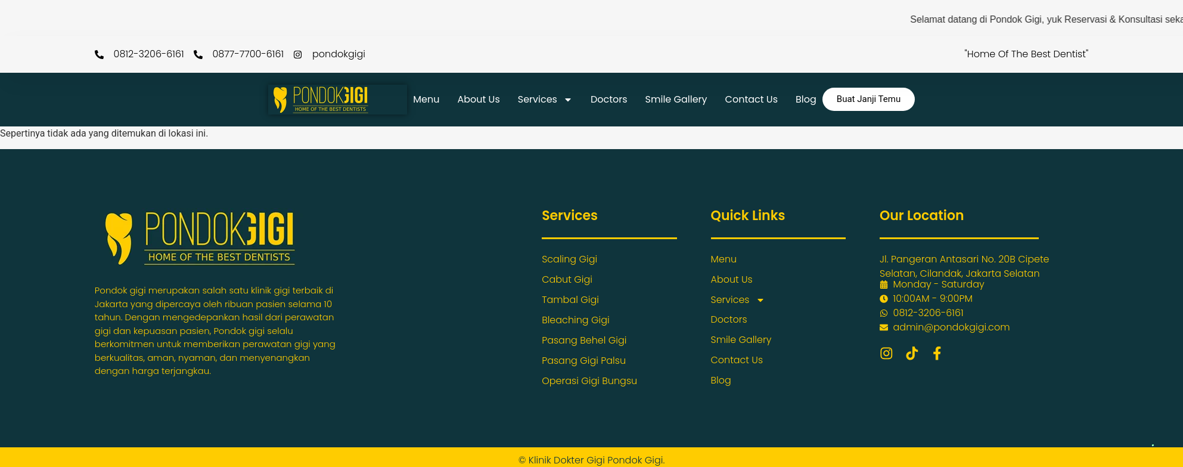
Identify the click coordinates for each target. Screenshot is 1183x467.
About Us (478, 99)
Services (545, 99)
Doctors (609, 99)
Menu (426, 99)
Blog (806, 99)
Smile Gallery (676, 99)
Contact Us (751, 99)
